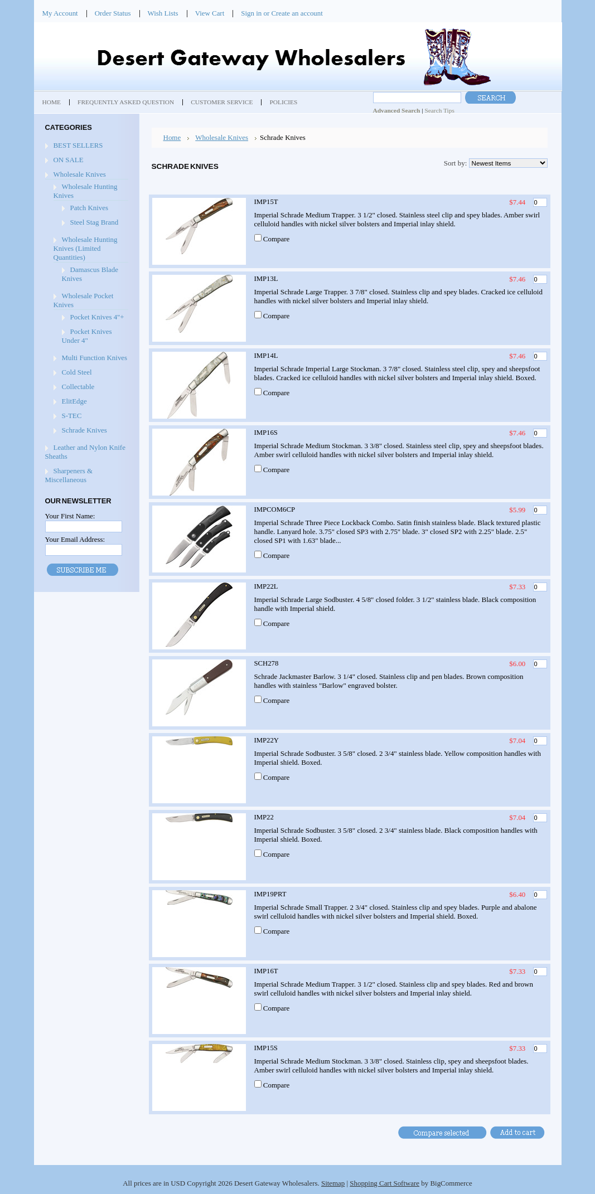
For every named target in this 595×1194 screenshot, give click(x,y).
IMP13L (266, 279)
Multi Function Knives (95, 357)
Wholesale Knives (80, 174)
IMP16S (266, 432)
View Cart (210, 13)
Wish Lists (163, 13)
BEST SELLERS (78, 145)
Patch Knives (89, 207)
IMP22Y (266, 740)
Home (172, 137)
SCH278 (266, 663)
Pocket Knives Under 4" (87, 335)
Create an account (296, 13)
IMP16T (266, 971)
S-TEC (72, 415)
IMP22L (266, 586)
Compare (276, 239)
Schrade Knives (84, 430)
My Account (60, 13)
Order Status (113, 13)
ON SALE (69, 160)
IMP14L (266, 356)
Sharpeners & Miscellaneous (69, 475)
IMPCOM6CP (275, 509)
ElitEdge (74, 401)
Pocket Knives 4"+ (97, 317)
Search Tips (439, 110)
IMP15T (266, 202)
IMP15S (266, 1048)
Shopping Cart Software (384, 1183)
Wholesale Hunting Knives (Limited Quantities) (86, 248)
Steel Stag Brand (94, 222)
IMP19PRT (270, 894)
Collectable (78, 386)
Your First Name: (70, 516)
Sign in (251, 13)
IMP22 (264, 817)
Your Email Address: (75, 539)
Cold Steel (77, 372)
